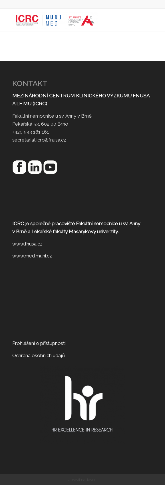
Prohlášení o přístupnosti (39, 343)
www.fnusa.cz (27, 244)
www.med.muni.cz (32, 256)
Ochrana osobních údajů (38, 355)
